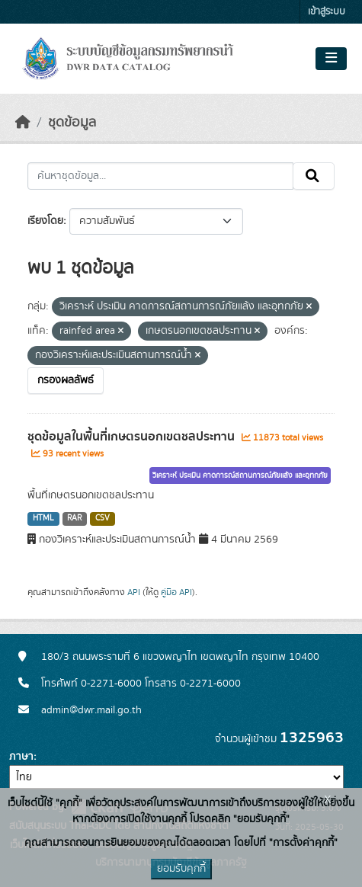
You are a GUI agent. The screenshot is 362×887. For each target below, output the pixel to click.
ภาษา (21, 756)
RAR (74, 518)
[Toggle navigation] (331, 58)
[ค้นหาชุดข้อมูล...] (160, 176)
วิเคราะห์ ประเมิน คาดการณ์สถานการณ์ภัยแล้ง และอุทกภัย (240, 475)
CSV (102, 518)
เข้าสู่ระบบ (326, 12)
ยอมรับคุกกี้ (181, 868)
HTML (43, 518)
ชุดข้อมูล (72, 123)
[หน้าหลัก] (22, 123)
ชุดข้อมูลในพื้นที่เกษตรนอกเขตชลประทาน (132, 437)
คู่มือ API (176, 592)
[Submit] (314, 176)
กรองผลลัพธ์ (65, 380)
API (133, 592)
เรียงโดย (45, 221)
